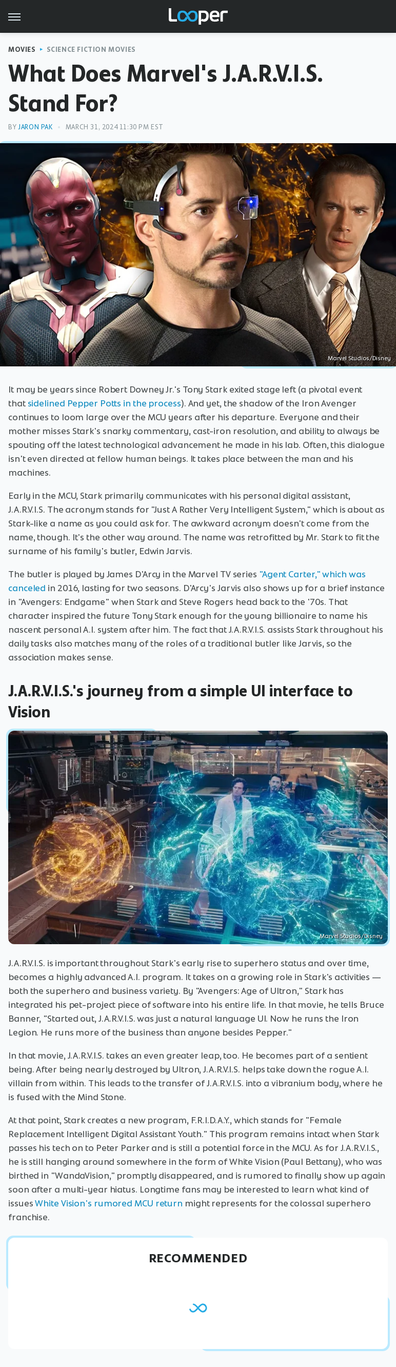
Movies (22, 49)
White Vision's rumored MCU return (109, 1203)
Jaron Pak (35, 127)
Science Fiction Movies (91, 49)
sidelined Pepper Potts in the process (104, 403)
